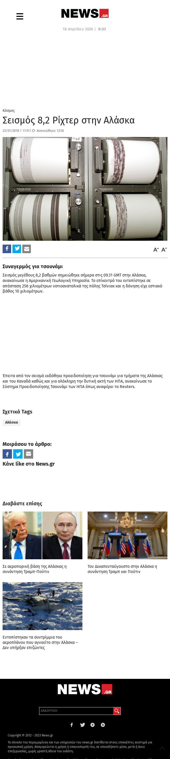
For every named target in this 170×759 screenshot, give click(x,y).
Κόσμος (9, 110)
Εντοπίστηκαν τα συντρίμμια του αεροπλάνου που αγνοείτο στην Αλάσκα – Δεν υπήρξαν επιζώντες (40, 642)
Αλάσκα (11, 422)
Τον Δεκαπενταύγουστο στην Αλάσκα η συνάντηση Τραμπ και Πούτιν (122, 569)
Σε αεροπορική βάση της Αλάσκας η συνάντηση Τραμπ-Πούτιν (35, 569)
